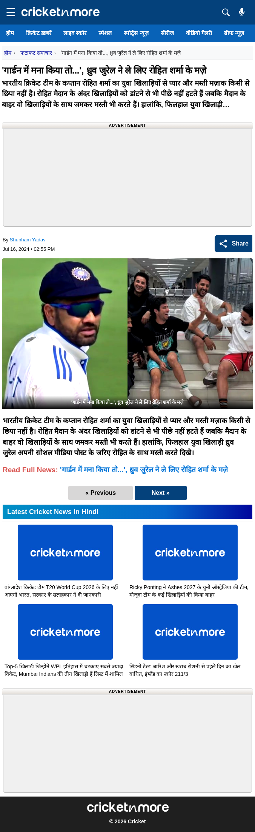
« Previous (100, 493)
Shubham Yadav (28, 240)
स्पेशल (105, 33)
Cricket (137, 821)
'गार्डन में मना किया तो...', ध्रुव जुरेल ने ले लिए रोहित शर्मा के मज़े (144, 470)
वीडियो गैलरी (199, 33)
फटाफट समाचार (36, 53)
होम (10, 33)
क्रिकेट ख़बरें (38, 33)
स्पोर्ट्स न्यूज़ (136, 33)
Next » (161, 493)
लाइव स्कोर (74, 33)
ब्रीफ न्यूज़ (234, 33)
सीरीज (167, 33)
